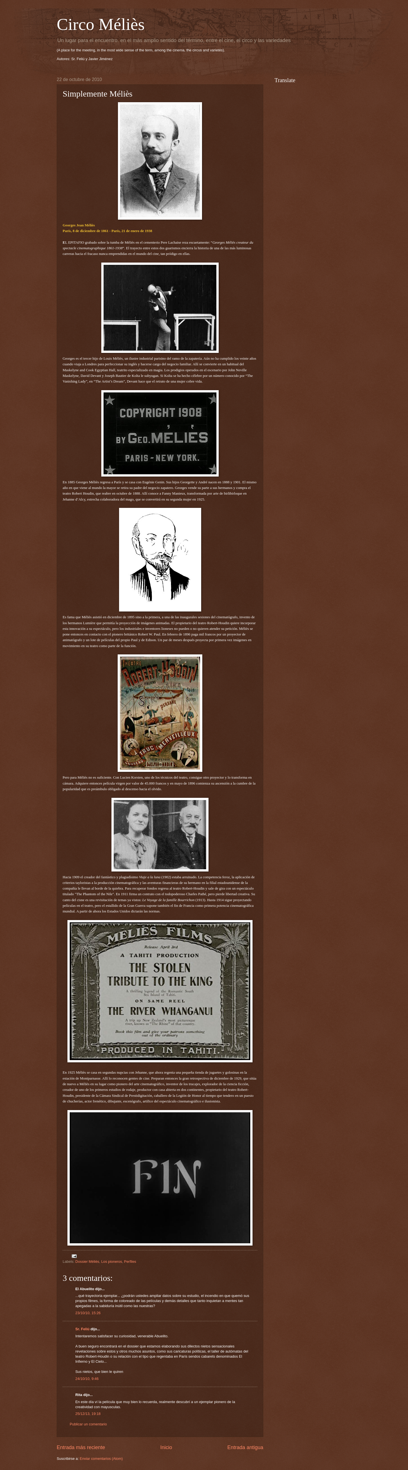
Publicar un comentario (88, 1424)
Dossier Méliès (87, 1261)
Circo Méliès (101, 24)
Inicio (166, 1447)
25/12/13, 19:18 (88, 1414)
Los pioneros (111, 1261)
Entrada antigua (245, 1447)
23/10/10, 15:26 (88, 1313)
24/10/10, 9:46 (86, 1379)
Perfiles (130, 1261)
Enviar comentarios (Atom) (101, 1458)
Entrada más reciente (81, 1447)
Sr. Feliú (82, 1329)
